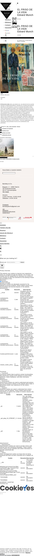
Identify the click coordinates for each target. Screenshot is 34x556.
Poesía (18, 126)
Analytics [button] (2, 386)
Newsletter (8, 27)
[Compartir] (3, 492)
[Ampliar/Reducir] (0, 492)
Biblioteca (8, 22)
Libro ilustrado (12, 126)
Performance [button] (3, 379)
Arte (8, 126)
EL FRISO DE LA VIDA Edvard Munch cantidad (24, 41)
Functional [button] (3, 371)
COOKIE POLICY (6, 212)
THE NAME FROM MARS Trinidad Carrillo (9, 158)
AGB (3, 209)
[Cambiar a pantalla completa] (2, 492)
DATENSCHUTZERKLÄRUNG (9, 211)
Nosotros (8, 12)
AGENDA (8, 4)
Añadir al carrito (4, 92)
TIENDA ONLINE (5, 228)
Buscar (22, 262)
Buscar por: (3, 262)
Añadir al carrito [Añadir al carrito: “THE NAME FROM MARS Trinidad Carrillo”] (3, 157)
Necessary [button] (3, 280)
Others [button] (2, 451)
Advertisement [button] (4, 443)
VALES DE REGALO (6, 233)
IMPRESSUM (5, 210)
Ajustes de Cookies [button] (5, 555)
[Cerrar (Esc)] (5, 492)
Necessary (5, 281)
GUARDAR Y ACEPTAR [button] (7, 482)
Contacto (8, 25)
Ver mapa (6, 192)
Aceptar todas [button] (16, 555)
